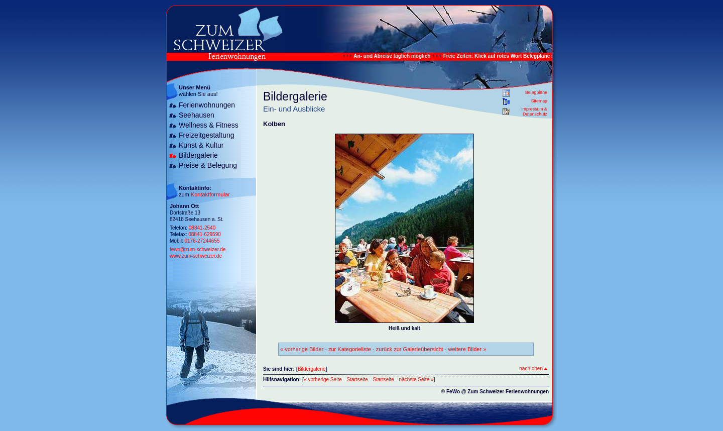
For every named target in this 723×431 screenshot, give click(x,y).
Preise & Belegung (208, 165)
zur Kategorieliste (349, 349)
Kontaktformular (210, 194)
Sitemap (539, 100)
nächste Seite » (416, 379)
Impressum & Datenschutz (534, 111)
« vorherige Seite (323, 379)
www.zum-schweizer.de (196, 256)
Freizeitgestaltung (206, 135)
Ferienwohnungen (207, 105)
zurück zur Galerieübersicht (409, 349)
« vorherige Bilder (301, 349)
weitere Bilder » (467, 349)
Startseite (357, 379)
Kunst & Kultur (201, 145)
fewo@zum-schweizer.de (197, 249)
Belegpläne (536, 92)
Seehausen (196, 115)
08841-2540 (202, 228)
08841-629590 (204, 234)
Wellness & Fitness (208, 125)
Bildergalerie (198, 155)
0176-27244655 (201, 241)
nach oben (533, 368)
